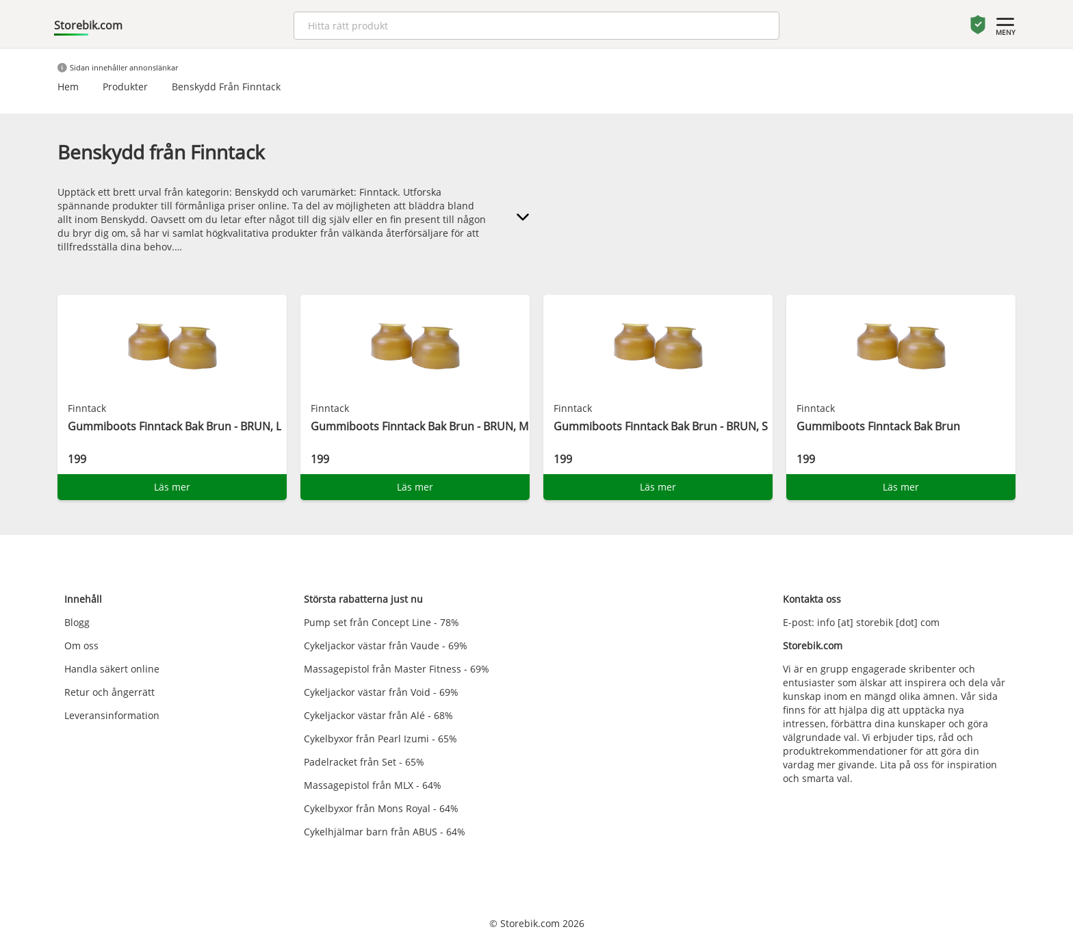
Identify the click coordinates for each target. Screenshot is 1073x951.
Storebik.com (88, 25)
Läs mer (172, 486)
